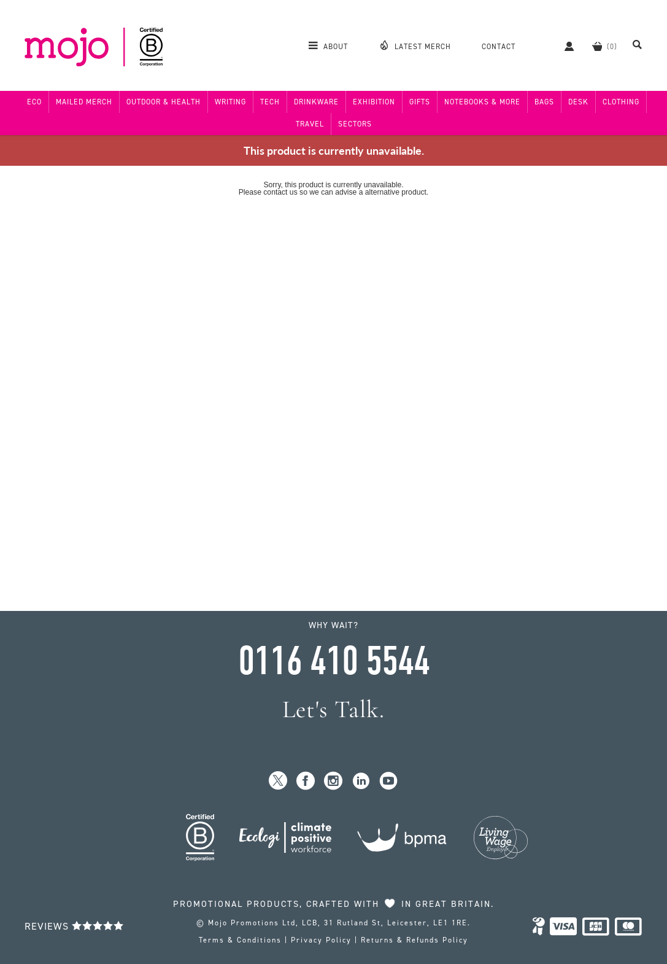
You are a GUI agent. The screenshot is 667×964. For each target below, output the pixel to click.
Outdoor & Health (163, 102)
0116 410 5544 (334, 661)
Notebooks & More (482, 102)
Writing (230, 102)
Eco (34, 102)
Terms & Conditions (240, 940)
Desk (578, 102)
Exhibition (374, 102)
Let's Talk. (333, 709)
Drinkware (316, 102)
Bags (544, 102)
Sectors (355, 124)
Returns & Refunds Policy (414, 940)
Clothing (621, 102)
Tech (270, 102)
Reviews (74, 926)
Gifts (419, 102)
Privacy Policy (321, 940)
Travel (310, 124)
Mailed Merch (84, 102)
